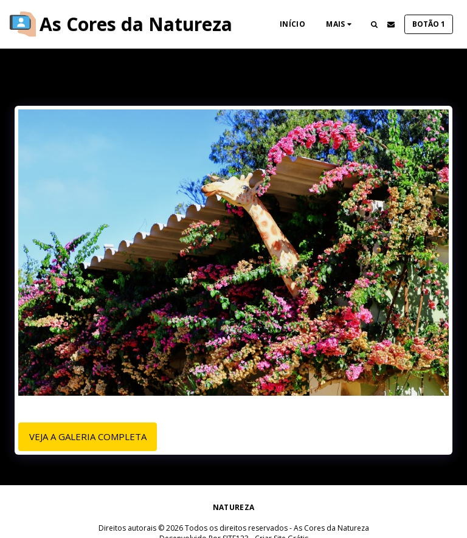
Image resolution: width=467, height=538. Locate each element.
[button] (374, 24)
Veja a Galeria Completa (88, 436)
